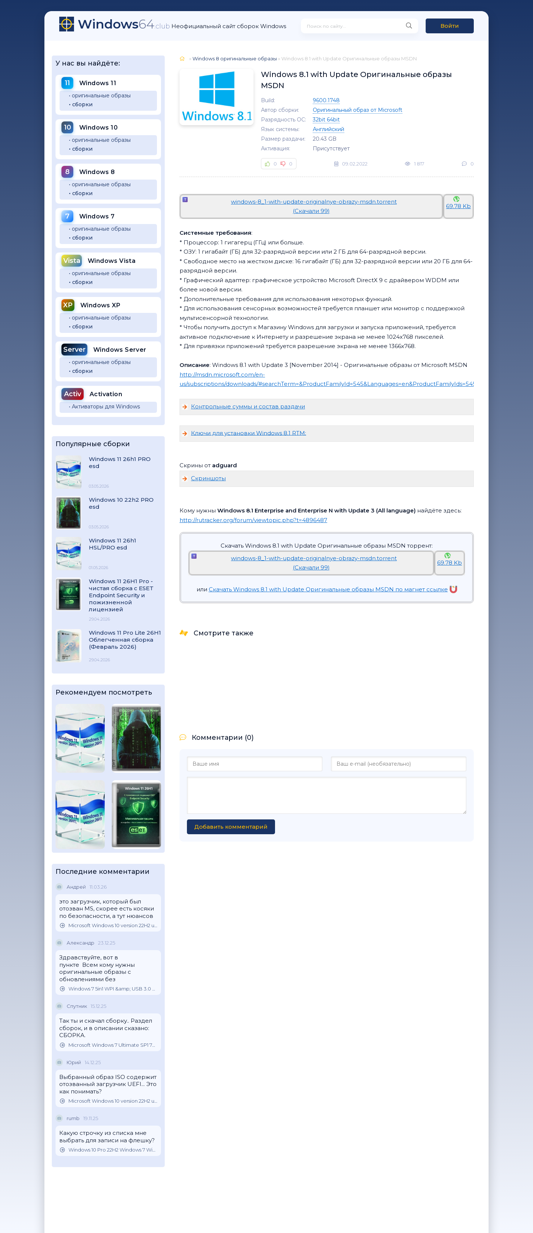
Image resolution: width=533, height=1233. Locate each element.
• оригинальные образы (100, 95)
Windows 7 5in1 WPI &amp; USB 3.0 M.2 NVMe (108, 988)
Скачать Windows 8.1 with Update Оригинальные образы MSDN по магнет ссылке (333, 589)
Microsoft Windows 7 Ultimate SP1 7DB (108, 1045)
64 (124, 24)
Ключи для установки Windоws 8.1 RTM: (248, 432)
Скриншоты (208, 478)
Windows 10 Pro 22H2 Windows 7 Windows (108, 1149)
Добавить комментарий (231, 826)
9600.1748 (326, 100)
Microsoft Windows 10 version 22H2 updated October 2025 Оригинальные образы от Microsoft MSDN (108, 925)
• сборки (81, 104)
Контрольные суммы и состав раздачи (248, 406)
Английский (328, 129)
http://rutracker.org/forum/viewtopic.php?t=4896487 (253, 520)
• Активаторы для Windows (104, 406)
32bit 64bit (326, 119)
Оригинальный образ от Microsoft (357, 110)
